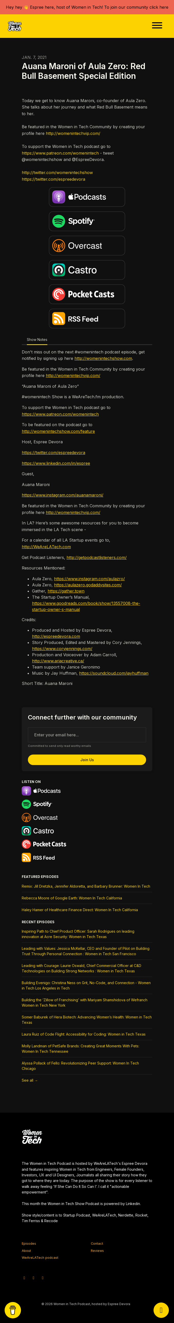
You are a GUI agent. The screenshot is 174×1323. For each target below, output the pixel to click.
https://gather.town (66, 591)
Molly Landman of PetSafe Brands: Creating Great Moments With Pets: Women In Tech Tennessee (80, 1048)
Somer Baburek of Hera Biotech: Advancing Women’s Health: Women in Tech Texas (87, 1020)
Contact (97, 1243)
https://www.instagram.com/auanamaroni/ (62, 495)
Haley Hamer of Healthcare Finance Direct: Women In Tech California (80, 910)
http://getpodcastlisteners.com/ (97, 557)
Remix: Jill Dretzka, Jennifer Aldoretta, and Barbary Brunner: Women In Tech (86, 886)
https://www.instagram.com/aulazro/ (89, 578)
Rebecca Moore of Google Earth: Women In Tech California (72, 898)
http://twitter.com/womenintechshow (57, 172)
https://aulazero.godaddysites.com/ (88, 584)
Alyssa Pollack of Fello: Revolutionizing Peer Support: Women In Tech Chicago (80, 1066)
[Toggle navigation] (157, 26)
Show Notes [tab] (37, 339)
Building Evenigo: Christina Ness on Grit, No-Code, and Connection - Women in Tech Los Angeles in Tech (86, 985)
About (26, 1251)
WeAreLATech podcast (40, 1258)
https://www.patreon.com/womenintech (60, 153)
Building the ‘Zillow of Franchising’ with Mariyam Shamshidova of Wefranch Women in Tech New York (84, 1002)
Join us (87, 760)
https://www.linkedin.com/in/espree (56, 463)
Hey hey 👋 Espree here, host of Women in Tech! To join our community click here (87, 7)
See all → (30, 1080)
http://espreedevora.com (56, 636)
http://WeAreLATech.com (46, 546)
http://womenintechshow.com (103, 358)
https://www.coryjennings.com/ (62, 648)
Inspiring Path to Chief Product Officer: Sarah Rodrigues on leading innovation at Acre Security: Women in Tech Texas (78, 934)
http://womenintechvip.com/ (73, 133)
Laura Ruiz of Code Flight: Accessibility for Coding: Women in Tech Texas (84, 1034)
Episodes (29, 1243)
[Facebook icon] (42, 1277)
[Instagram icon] (33, 1277)
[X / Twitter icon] (24, 1277)
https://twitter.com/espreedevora (53, 179)
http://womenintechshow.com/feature (58, 431)
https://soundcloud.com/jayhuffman (113, 673)
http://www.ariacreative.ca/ (58, 660)
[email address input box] (87, 734)
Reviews (97, 1251)
